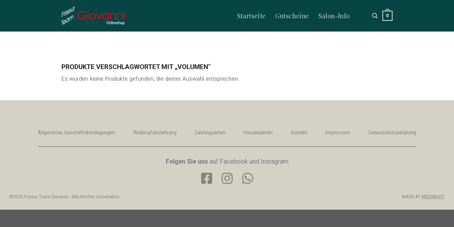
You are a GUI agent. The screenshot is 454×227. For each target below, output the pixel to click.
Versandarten (258, 133)
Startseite (251, 15)
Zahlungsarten (209, 133)
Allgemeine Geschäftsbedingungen (76, 133)
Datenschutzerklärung (392, 133)
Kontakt (299, 133)
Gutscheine (292, 15)
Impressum (337, 133)
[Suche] (375, 15)
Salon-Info (334, 15)
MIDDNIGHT (433, 196)
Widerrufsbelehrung (155, 133)
